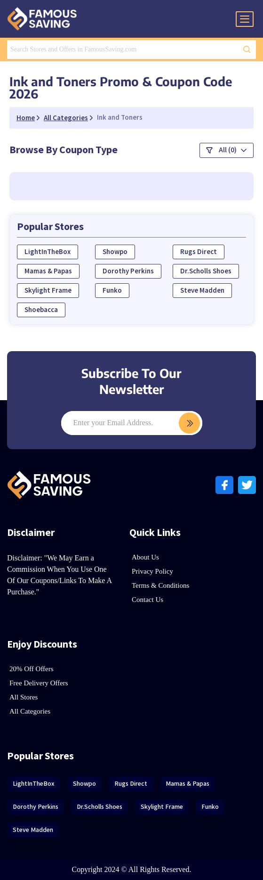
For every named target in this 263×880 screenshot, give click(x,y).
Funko (112, 290)
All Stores (23, 697)
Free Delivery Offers (38, 683)
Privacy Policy (152, 571)
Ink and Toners (120, 117)
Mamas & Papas (48, 271)
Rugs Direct (198, 251)
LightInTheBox (47, 251)
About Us (145, 557)
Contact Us (147, 599)
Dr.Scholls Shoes (205, 271)
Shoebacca (41, 309)
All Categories (29, 711)
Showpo (115, 251)
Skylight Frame (48, 290)
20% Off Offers (31, 669)
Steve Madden (202, 290)
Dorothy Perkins (128, 271)
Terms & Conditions (160, 585)
